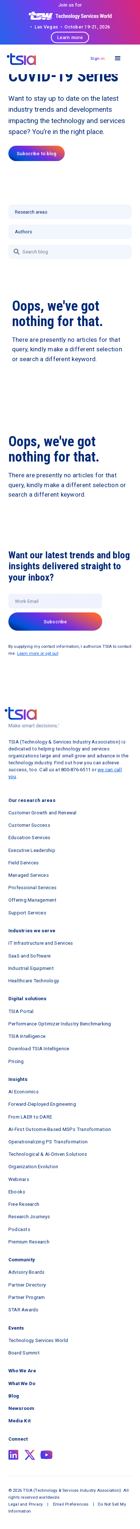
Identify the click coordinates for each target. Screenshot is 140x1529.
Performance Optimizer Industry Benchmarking (59, 1024)
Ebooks (16, 1191)
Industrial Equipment (31, 968)
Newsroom (21, 1408)
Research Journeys (29, 1216)
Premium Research (28, 1242)
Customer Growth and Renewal (42, 812)
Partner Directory (27, 1285)
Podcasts (19, 1229)
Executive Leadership (31, 850)
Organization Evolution (33, 1166)
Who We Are (22, 1370)
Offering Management (32, 900)
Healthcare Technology (33, 980)
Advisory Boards (26, 1272)
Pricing (16, 1061)
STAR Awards (23, 1309)
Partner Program (26, 1297)
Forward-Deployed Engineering (42, 1104)
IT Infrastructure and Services (40, 943)
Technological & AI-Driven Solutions (47, 1154)
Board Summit (24, 1353)
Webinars (18, 1179)
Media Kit (19, 1420)
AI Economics (23, 1091)
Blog (13, 1396)
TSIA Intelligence (26, 1036)
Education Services (29, 837)
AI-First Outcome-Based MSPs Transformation (59, 1129)
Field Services (23, 862)
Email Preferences (70, 1504)
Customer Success (29, 825)
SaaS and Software (29, 956)
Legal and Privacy (25, 1504)
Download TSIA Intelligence (38, 1048)
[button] (118, 58)
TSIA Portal (21, 1011)
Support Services (27, 913)
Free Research (23, 1204)
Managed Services (28, 875)
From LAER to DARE (30, 1117)
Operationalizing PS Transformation (48, 1141)
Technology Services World (38, 1340)
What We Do (21, 1383)
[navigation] (21, 59)
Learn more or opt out (37, 653)
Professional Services (32, 887)
